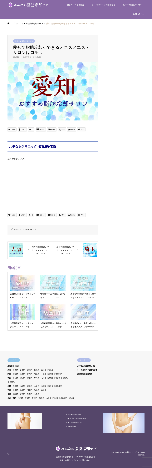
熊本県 (41, 398)
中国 (9, 390)
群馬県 (29, 374)
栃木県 (22, 374)
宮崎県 (55, 398)
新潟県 (15, 378)
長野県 (12, 382)
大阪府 (36, 386)
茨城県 (15, 374)
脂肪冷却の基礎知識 (75, 5)
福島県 (50, 370)
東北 (9, 370)
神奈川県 (58, 374)
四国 (9, 394)
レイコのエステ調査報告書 (103, 5)
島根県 (22, 390)
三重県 (15, 386)
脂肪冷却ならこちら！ (17, 158)
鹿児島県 (63, 398)
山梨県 (65, 378)
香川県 (22, 394)
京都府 (29, 386)
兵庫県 (43, 386)
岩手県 (22, 370)
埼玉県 (36, 374)
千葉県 (43, 374)
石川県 (43, 378)
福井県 (57, 378)
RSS (8, 454)
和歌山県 (58, 386)
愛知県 (50, 378)
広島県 (36, 390)
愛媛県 (29, 394)
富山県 (29, 378)
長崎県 (34, 398)
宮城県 (29, 370)
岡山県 (29, 390)
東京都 (50, 374)
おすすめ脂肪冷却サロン (134, 5)
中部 (9, 378)
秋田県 (36, 370)
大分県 (48, 398)
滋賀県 (22, 386)
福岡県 (20, 398)
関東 (9, 374)
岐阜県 (22, 378)
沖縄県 (71, 398)
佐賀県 (27, 398)
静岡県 (36, 378)
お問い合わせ (139, 14)
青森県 (15, 370)
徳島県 (15, 394)
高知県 (36, 394)
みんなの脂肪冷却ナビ (28, 230)
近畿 (9, 386)
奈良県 (50, 386)
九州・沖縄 (11, 398)
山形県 (43, 370)
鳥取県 (15, 390)
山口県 (43, 390)
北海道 (9, 366)
